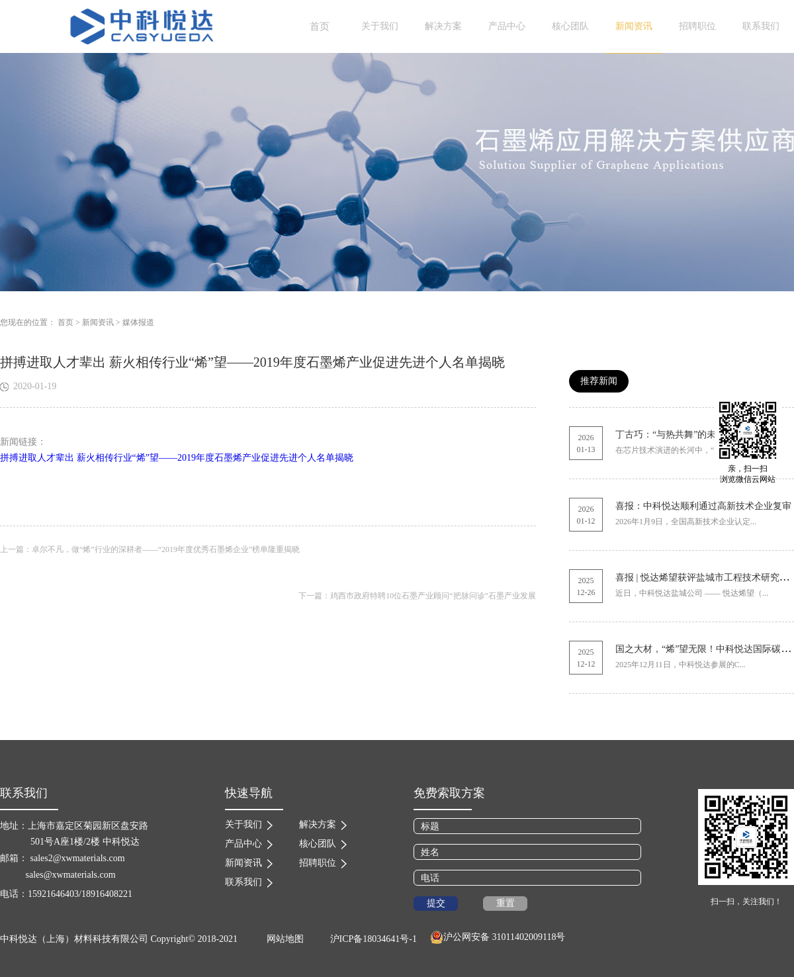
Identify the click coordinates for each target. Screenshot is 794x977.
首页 (320, 26)
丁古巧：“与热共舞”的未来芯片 (679, 435)
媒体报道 (138, 322)
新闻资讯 (98, 322)
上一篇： (150, 549)
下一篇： (417, 595)
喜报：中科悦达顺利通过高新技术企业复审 (703, 506)
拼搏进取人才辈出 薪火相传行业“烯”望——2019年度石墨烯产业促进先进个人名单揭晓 (176, 458)
